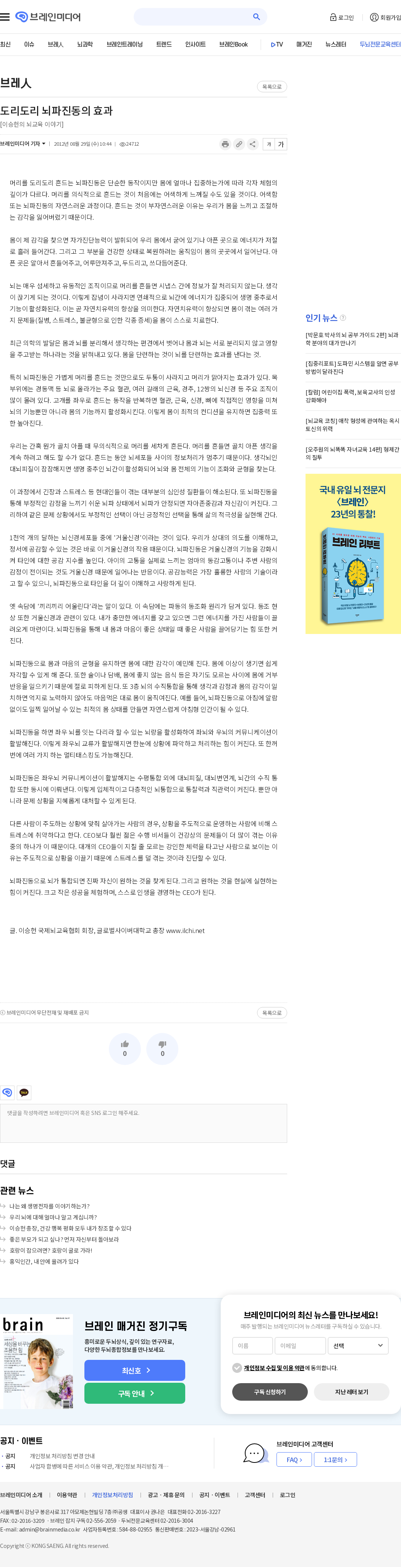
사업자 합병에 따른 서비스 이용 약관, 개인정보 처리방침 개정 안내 (86, 1466)
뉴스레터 (335, 44)
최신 (5, 44)
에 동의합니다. (291, 1368)
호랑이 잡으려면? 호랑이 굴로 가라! (51, 1250)
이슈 (29, 44)
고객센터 (255, 1495)
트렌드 (164, 44)
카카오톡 (24, 1093)
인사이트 (195, 44)
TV (279, 44)
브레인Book (233, 44)
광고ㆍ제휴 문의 (166, 1495)
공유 (253, 144)
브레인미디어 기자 (20, 143)
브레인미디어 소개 (21, 1495)
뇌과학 (85, 44)
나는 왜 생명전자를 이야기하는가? (49, 1206)
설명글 (343, 318)
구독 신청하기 (270, 1392)
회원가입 (390, 17)
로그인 (346, 17)
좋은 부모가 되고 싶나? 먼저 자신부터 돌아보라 (64, 1239)
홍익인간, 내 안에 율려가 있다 (44, 1261)
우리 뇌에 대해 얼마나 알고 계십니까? (53, 1217)
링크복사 (239, 144)
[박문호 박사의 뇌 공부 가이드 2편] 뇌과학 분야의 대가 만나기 (352, 339)
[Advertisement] (144, 968)
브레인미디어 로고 (48, 17)
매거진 (304, 44)
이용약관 (67, 1495)
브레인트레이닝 (125, 44)
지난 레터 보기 (351, 1392)
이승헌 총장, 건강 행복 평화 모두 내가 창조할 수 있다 (71, 1228)
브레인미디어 (7, 1093)
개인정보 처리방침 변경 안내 (47, 1456)
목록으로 (272, 86)
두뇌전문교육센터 (380, 44)
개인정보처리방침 (112, 1495)
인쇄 (225, 144)
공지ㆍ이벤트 (214, 1495)
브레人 (56, 44)
